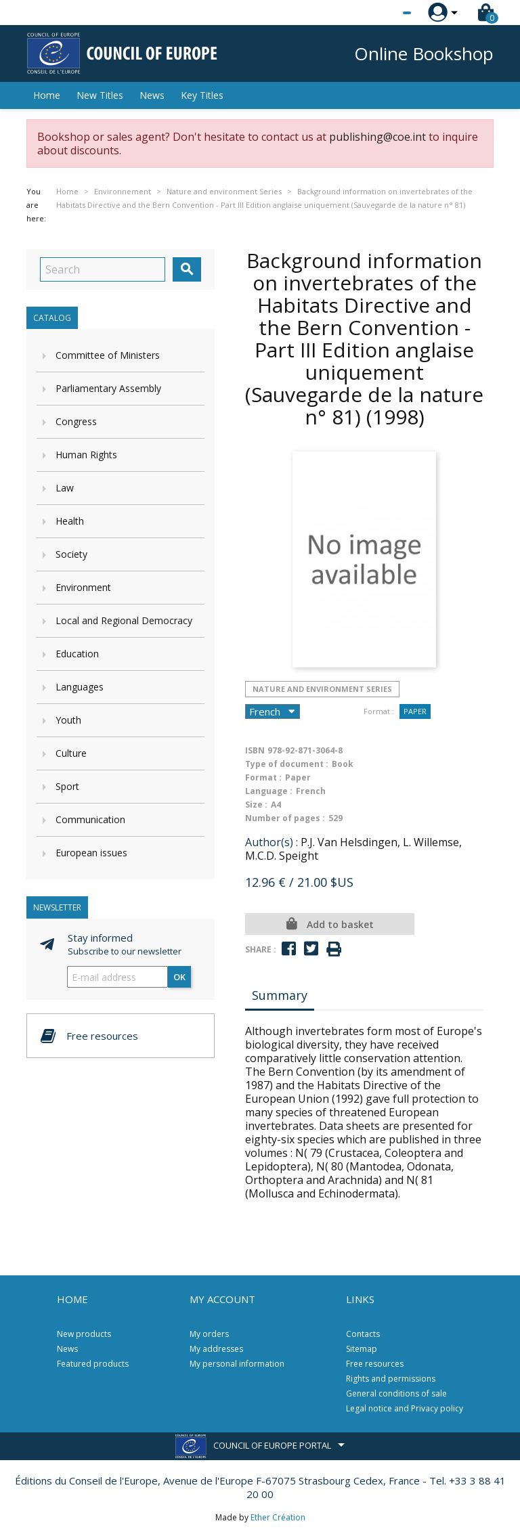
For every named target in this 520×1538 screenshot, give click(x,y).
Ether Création (278, 1517)
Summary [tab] (279, 995)
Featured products (93, 1363)
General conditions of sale (396, 1393)
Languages (80, 686)
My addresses (216, 1349)
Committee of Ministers (108, 355)
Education (77, 653)
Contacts (363, 1334)
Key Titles (202, 95)
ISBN (255, 750)
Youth (68, 719)
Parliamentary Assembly (108, 388)
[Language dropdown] (381, 13)
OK (179, 977)
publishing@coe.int (377, 136)
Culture (71, 753)
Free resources (375, 1363)
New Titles (100, 95)
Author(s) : (271, 842)
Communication (90, 819)
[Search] (102, 269)
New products (84, 1334)
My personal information (237, 1363)
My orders (209, 1334)
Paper (415, 711)
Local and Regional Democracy (124, 620)
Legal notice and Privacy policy (404, 1408)
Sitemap (361, 1349)
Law (65, 487)
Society (71, 554)
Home (46, 95)
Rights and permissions (390, 1378)
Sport (67, 786)
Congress (76, 421)
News (152, 95)
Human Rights (86, 454)
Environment (83, 587)
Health (70, 520)
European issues (91, 852)
